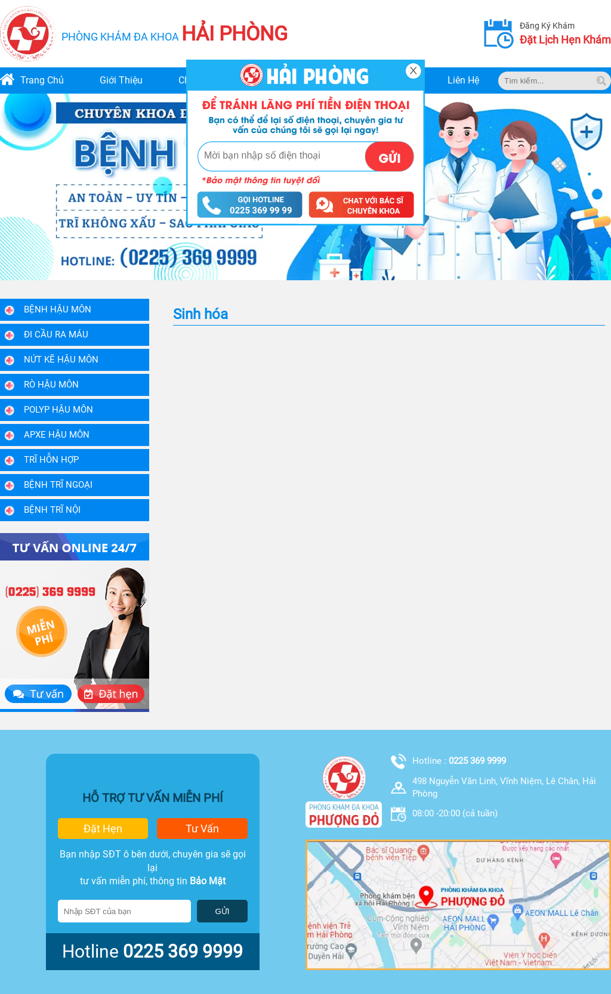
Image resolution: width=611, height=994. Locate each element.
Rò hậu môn (51, 384)
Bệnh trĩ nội (52, 509)
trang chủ (42, 80)
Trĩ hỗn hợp (51, 459)
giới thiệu (121, 80)
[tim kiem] (601, 81)
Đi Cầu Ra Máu (56, 334)
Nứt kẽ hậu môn (61, 359)
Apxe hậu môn (57, 434)
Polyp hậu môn (58, 409)
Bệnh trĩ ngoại (58, 484)
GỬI (222, 911)
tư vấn (202, 828)
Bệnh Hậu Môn (57, 309)
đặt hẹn (103, 828)
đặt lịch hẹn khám (565, 39)
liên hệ (463, 80)
